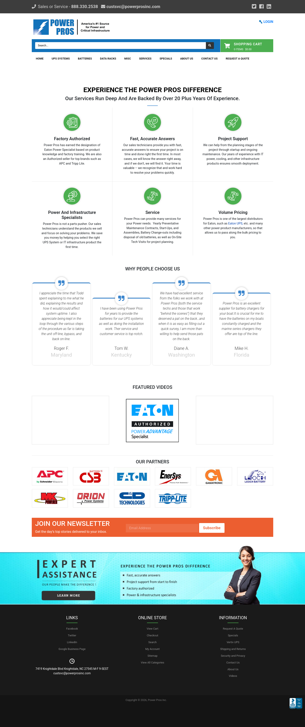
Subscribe (211, 528)
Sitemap (152, 655)
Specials (165, 58)
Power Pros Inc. (157, 700)
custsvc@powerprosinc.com (132, 6)
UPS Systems (61, 58)
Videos (233, 675)
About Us (186, 58)
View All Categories (152, 662)
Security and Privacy (233, 655)
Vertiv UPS (233, 642)
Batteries (85, 58)
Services (145, 58)
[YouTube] (269, 6)
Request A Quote (237, 58)
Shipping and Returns (233, 649)
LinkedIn (72, 642)
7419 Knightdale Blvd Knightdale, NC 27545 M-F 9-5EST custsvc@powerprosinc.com (72, 671)
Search (152, 642)
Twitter (72, 635)
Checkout (152, 635)
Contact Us (209, 58)
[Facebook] (261, 6)
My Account (152, 649)
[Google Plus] (254, 6)
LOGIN (268, 22)
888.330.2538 (84, 6)
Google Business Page (72, 649)
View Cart (152, 628)
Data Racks (108, 58)
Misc (127, 58)
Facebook (72, 628)
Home (39, 58)
